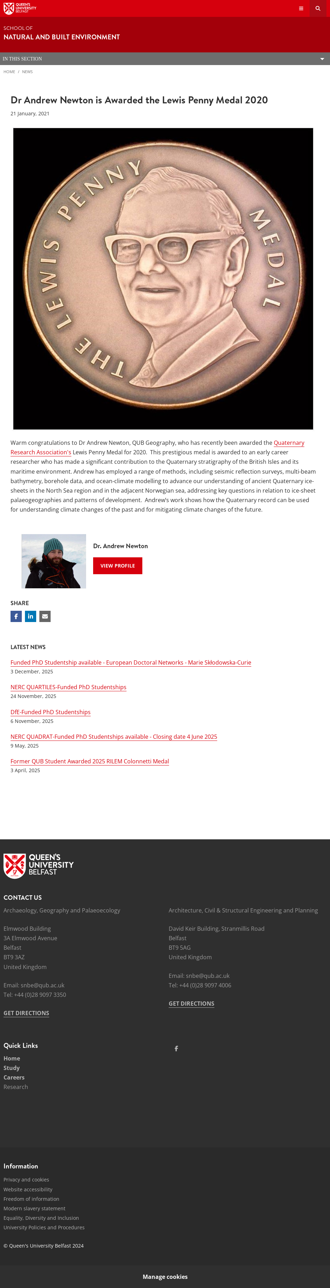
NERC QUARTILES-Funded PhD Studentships (69, 687)
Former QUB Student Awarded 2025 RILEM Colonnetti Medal (90, 761)
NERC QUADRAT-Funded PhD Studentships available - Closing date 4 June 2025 (114, 737)
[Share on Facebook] (16, 616)
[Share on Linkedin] (30, 616)
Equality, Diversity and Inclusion (41, 1218)
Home (9, 71)
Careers (14, 1077)
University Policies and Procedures (44, 1227)
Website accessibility (28, 1189)
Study (12, 1068)
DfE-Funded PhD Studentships (51, 712)
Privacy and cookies (26, 1179)
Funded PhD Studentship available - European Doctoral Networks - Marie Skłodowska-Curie (131, 662)
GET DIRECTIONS (26, 1013)
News (27, 71)
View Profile (118, 565)
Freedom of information (31, 1199)
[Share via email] (45, 616)
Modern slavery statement (34, 1208)
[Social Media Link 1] (176, 1048)
